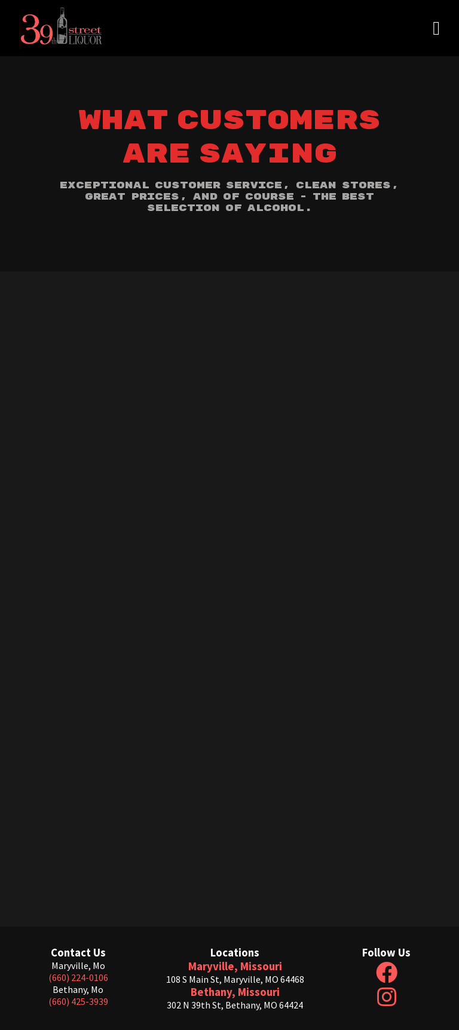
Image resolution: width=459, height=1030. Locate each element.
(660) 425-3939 (78, 1001)
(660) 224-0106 (78, 977)
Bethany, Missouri (235, 992)
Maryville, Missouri (235, 966)
